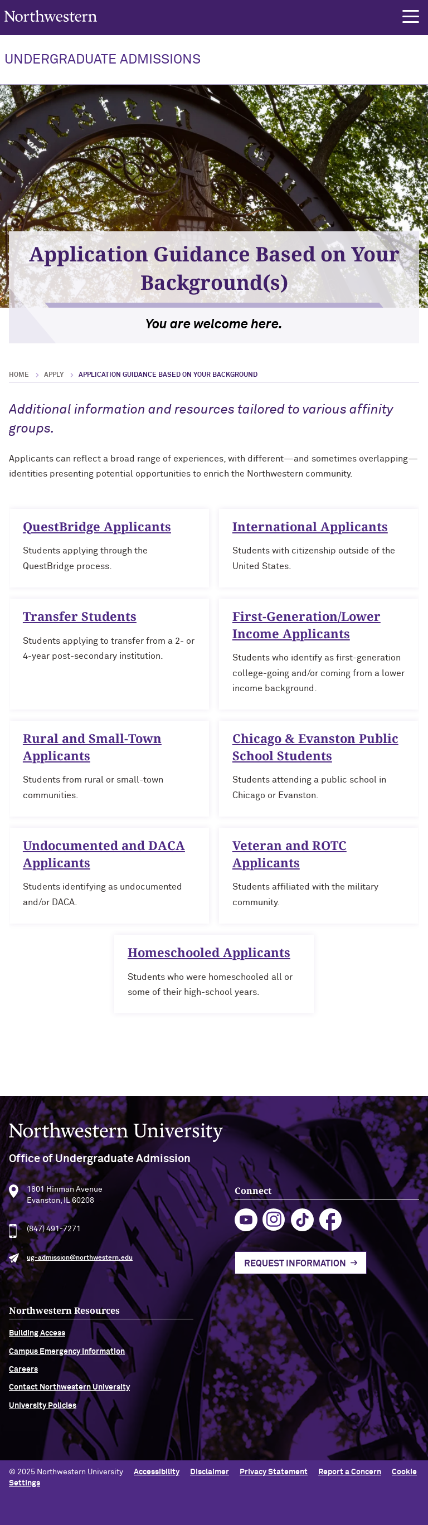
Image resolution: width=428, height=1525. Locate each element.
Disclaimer (209, 1472)
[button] (410, 16)
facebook (330, 1228)
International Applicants (310, 534)
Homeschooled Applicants (209, 959)
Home (19, 375)
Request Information (295, 1271)
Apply (54, 375)
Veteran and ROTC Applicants (289, 861)
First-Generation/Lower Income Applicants (306, 632)
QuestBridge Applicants (97, 534)
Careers (23, 1378)
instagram (273, 1228)
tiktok (302, 1228)
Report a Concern (349, 1472)
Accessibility (156, 1472)
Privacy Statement (274, 1472)
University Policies (42, 1413)
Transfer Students (80, 623)
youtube (246, 1228)
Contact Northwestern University (69, 1396)
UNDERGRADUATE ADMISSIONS (102, 59)
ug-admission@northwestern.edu (80, 1265)
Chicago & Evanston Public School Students (315, 755)
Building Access (37, 1342)
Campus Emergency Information (67, 1359)
